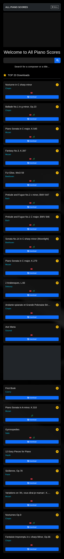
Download (32, 97)
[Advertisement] (32, 30)
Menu (55, 7)
